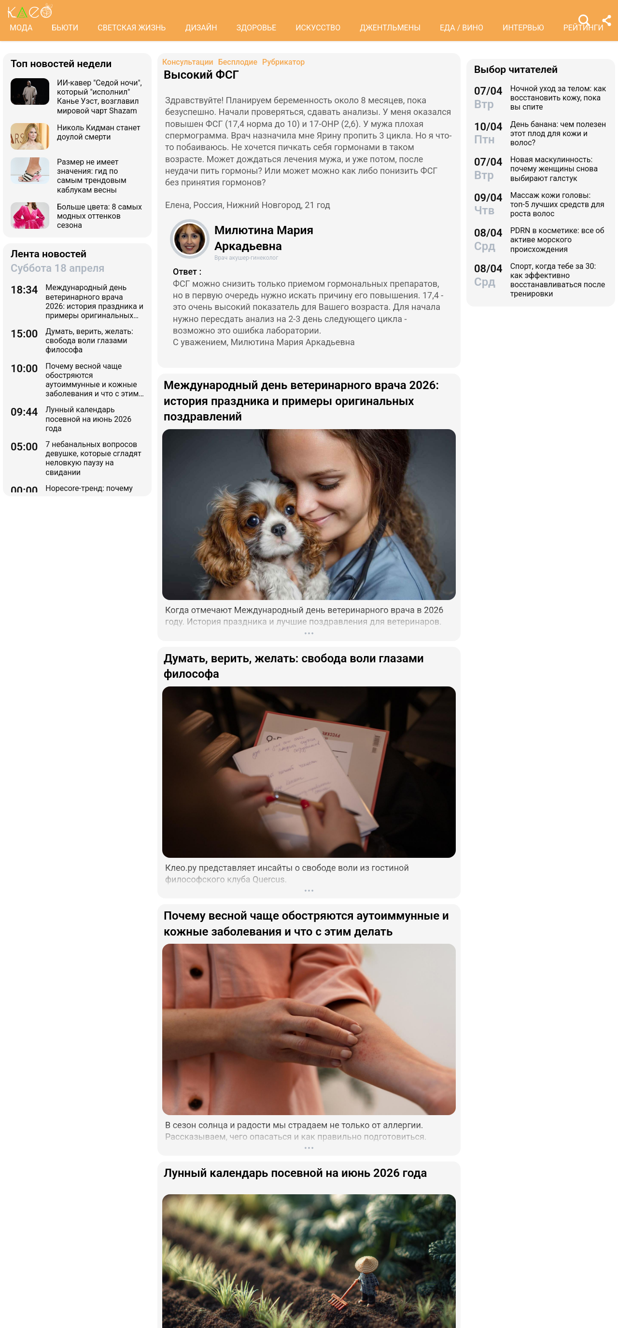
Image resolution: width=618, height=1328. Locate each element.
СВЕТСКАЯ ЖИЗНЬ (132, 27)
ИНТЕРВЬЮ (523, 27)
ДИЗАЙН (201, 27)
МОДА (21, 27)
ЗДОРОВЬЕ (257, 27)
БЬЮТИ (65, 27)
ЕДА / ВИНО (461, 27)
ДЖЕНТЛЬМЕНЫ (390, 27)
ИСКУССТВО (317, 27)
